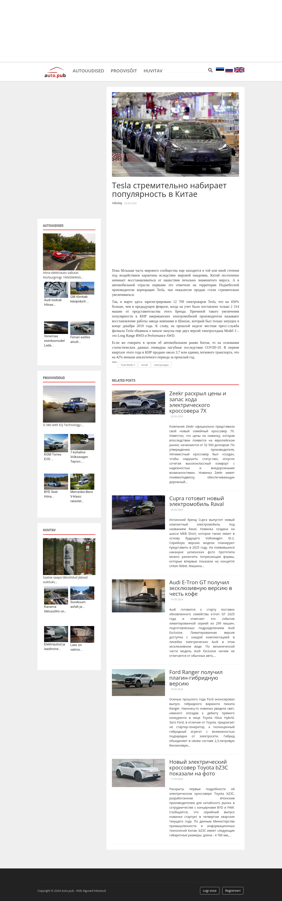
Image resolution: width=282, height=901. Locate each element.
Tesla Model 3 (128, 364)
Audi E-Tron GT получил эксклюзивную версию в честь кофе (200, 588)
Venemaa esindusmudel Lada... (54, 340)
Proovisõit (124, 70)
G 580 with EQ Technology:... (63, 425)
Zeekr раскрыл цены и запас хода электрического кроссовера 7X (197, 402)
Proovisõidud (54, 378)
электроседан (161, 364)
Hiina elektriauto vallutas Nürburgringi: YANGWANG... (63, 275)
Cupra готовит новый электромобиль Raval (196, 500)
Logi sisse (210, 890)
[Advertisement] (141, 31)
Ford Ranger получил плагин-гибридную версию (196, 677)
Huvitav (153, 70)
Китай (144, 364)
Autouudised (88, 70)
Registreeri (233, 890)
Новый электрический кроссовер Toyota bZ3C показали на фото (198, 767)
